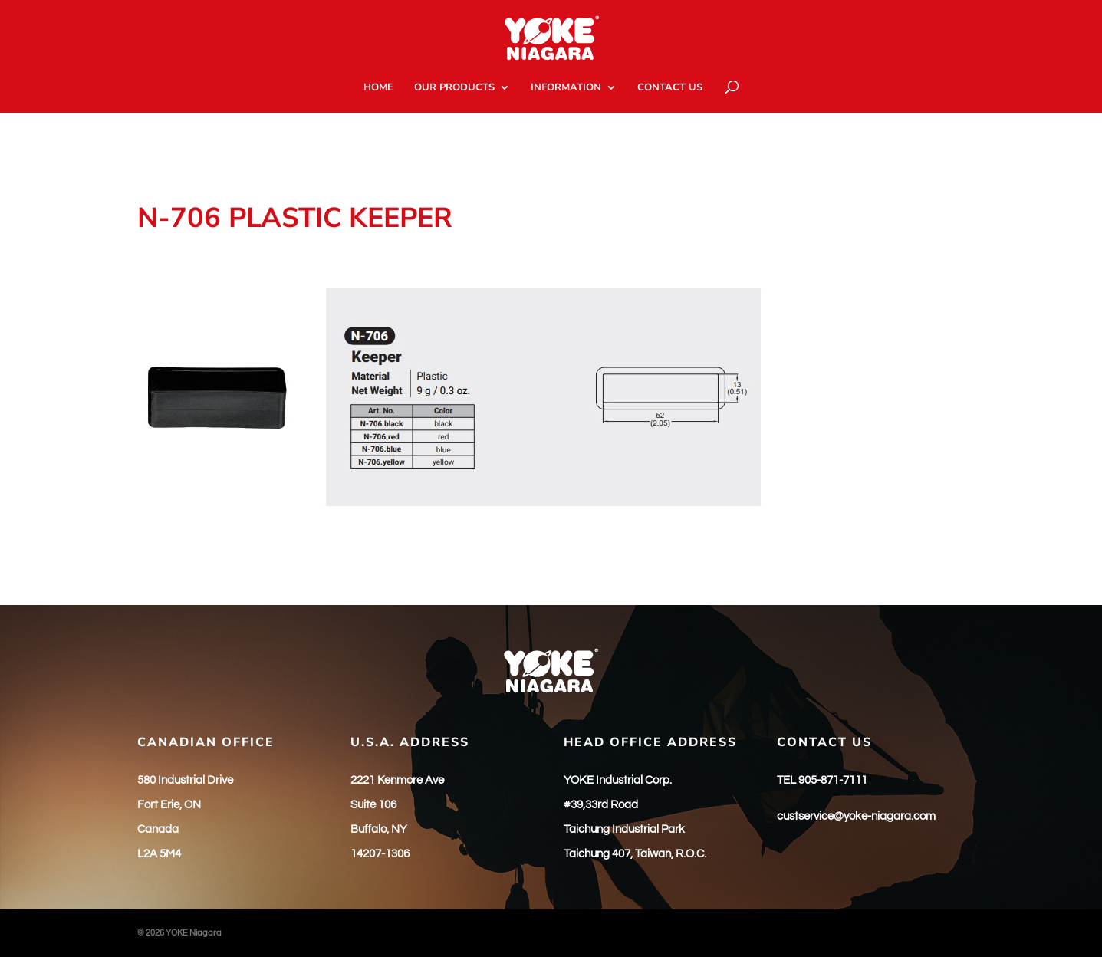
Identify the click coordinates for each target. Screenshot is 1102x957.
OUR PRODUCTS (454, 88)
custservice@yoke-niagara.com (856, 816)
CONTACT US (669, 88)
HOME (378, 88)
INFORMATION (566, 88)
